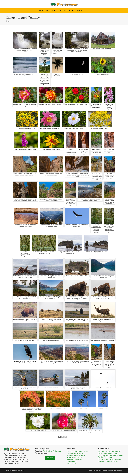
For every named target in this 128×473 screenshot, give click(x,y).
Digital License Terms (74, 457)
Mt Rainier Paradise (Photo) (108, 461)
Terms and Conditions (74, 459)
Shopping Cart (118, 470)
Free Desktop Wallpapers (52, 451)
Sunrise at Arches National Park (109, 459)
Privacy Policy (72, 461)
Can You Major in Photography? (109, 451)
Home (8, 21)
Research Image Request (76, 455)
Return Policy (71, 463)
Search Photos (103, 470)
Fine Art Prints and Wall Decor (77, 451)
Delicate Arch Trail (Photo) (107, 453)
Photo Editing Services (75, 453)
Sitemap (110, 470)
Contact (96, 470)
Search (50, 458)
